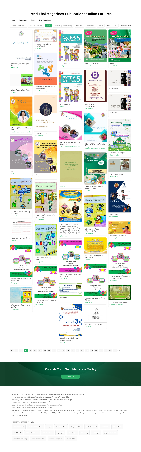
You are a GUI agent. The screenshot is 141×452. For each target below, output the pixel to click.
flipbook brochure (61, 427)
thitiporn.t (62, 342)
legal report (60, 433)
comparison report (19, 427)
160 (96, 350)
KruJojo (62, 66)
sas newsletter (71, 438)
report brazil (105, 427)
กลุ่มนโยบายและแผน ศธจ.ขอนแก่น (21, 132)
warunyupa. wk (113, 216)
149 (44, 350)
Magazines (23, 20)
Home (13, 20)
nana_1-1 (13, 92)
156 (77, 350)
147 (35, 350)
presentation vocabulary (20, 438)
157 (82, 350)
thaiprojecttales (15, 216)
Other (33, 20)
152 (59, 350)
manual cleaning (47, 433)
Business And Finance (18, 25)
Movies (101, 25)
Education (79, 25)
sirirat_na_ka (63, 278)
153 (63, 350)
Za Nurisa (87, 190)
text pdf (49, 427)
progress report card (110, 433)
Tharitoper (14, 240)
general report (72, 433)
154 (68, 350)
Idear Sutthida (89, 66)
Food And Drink (112, 25)
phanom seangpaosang (116, 304)
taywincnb (87, 259)
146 (30, 350)
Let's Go (70, 377)
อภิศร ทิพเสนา (64, 236)
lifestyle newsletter (76, 427)
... (21, 350)
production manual (91, 427)
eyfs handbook (117, 427)
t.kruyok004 (88, 326)
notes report (96, 433)
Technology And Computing (63, 25)
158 (87, 350)
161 (101, 350)
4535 (110, 350)
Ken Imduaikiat (113, 176)
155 (73, 350)
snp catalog (84, 433)
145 (26, 350)
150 (49, 350)
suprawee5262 (39, 135)
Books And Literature (36, 25)
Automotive (90, 25)
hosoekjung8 (113, 238)
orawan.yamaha (89, 108)
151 (54, 350)
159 (91, 350)
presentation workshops (35, 427)
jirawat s (62, 186)
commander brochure (32, 433)
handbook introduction (38, 438)
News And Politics (126, 25)
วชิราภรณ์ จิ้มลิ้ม (114, 155)
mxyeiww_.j (38, 48)
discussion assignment (55, 438)
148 (40, 350)
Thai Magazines (45, 20)
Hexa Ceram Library (41, 91)
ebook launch (17, 433)
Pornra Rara (14, 67)
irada (61, 300)
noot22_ (13, 173)
